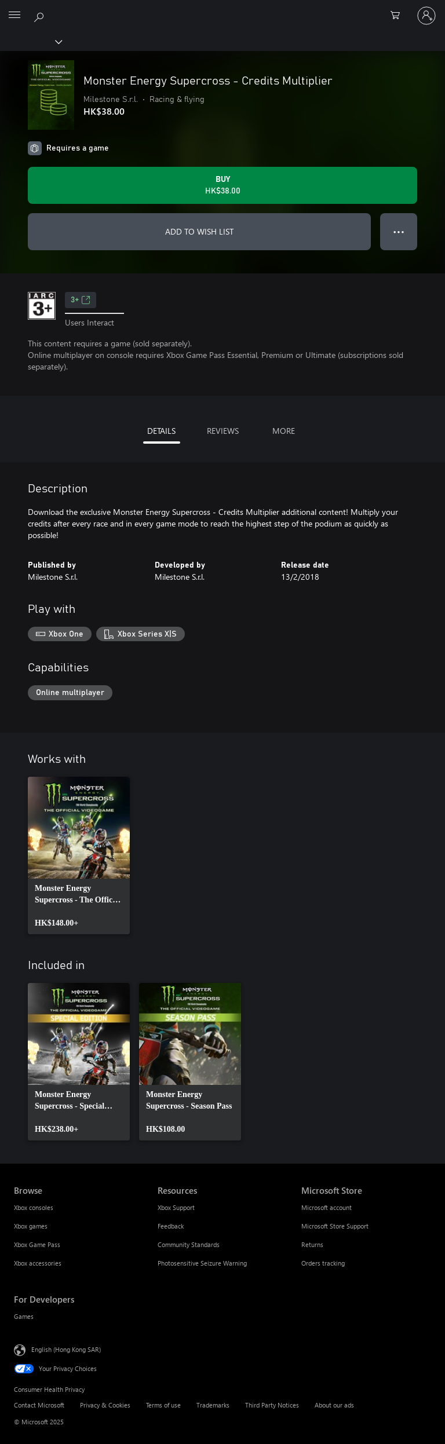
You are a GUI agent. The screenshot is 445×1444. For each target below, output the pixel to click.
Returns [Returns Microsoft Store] (312, 1244)
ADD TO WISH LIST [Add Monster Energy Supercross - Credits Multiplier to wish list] (199, 231)
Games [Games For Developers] (24, 1316)
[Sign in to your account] (426, 16)
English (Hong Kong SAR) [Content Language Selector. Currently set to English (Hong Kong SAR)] (66, 1349)
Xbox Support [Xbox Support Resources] (176, 1207)
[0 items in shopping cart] (399, 16)
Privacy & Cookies (105, 1405)
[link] (79, 855)
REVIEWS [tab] (223, 430)
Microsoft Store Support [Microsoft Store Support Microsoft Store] (335, 1226)
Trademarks (212, 1405)
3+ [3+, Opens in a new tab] (80, 300)
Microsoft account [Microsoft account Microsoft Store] (326, 1207)
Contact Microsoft (39, 1405)
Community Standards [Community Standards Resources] (189, 1244)
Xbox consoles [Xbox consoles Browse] (33, 1207)
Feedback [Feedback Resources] (171, 1226)
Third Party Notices (272, 1405)
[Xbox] (30, 41)
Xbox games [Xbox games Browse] (31, 1226)
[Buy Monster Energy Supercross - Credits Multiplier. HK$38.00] (222, 185)
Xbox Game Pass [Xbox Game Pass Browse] (37, 1244)
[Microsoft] (222, 9)
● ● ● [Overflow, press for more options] (398, 231)
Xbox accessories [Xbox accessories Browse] (37, 1263)
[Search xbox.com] (40, 15)
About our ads (334, 1405)
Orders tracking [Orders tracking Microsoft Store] (323, 1263)
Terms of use (163, 1405)
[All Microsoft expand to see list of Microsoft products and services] (14, 16)
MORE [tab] (283, 430)
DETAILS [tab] (161, 430)
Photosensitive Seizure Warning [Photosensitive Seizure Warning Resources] (202, 1263)
